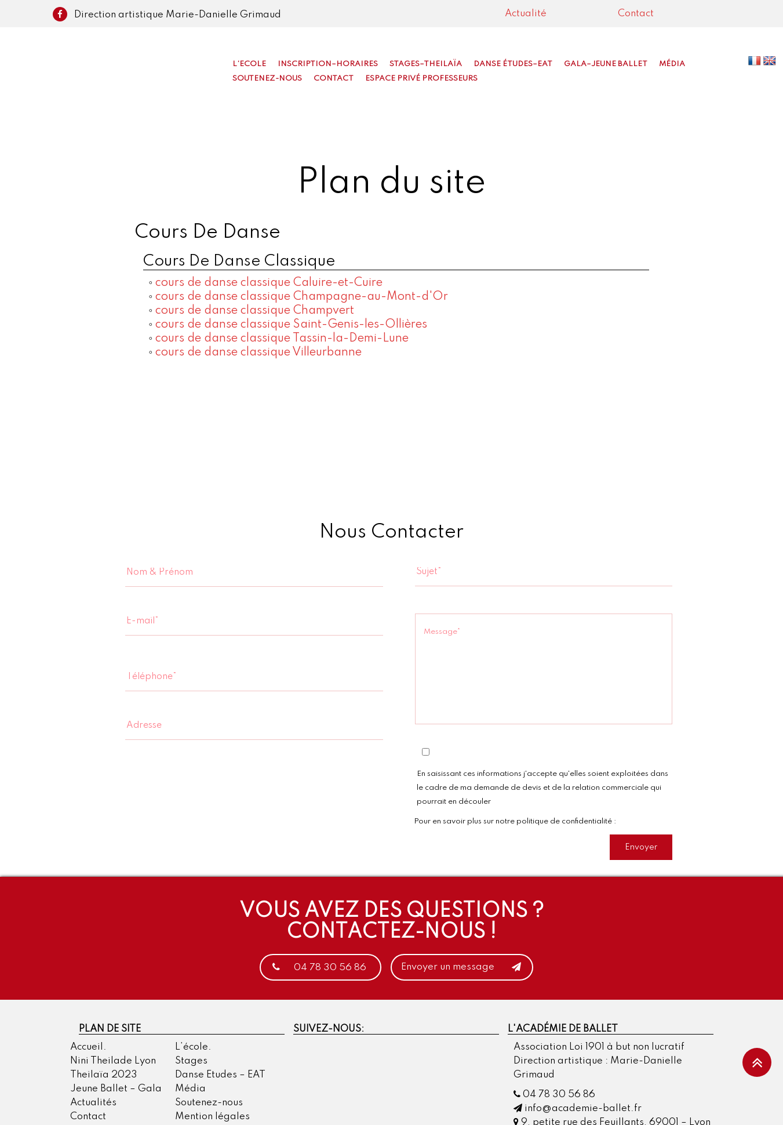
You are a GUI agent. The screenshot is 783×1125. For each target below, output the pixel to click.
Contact (636, 14)
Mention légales (212, 1117)
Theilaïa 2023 (103, 1075)
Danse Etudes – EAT (220, 1075)
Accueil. (88, 1048)
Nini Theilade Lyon (113, 1061)
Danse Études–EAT (513, 64)
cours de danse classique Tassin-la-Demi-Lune (282, 338)
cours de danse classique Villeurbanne (258, 352)
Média (672, 64)
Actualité (526, 14)
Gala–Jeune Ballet (605, 64)
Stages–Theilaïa (425, 64)
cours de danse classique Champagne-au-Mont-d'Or (301, 297)
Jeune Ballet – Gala (116, 1089)
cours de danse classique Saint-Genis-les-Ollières (291, 325)
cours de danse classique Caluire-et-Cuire (269, 283)
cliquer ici (634, 821)
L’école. (193, 1048)
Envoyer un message (465, 968)
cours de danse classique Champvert (254, 311)
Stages (191, 1061)
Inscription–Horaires (328, 64)
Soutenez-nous (267, 78)
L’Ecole (249, 64)
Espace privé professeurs (421, 78)
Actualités (93, 1103)
